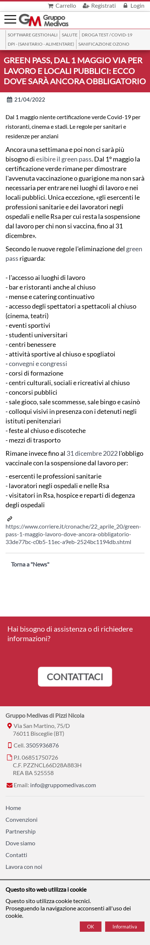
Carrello (61, 5)
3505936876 (42, 745)
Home (13, 807)
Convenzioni (22, 819)
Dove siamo (20, 842)
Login (132, 5)
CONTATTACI (75, 676)
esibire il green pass (64, 159)
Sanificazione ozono (103, 44)
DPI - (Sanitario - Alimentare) (41, 44)
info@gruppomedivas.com (63, 784)
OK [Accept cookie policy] (90, 927)
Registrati (98, 5)
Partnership (21, 831)
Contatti (16, 854)
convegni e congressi (38, 363)
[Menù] (10, 18)
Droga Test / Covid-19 (107, 35)
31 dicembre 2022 (92, 453)
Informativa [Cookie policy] (125, 927)
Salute (70, 35)
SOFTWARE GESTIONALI (33, 35)
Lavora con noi (24, 866)
